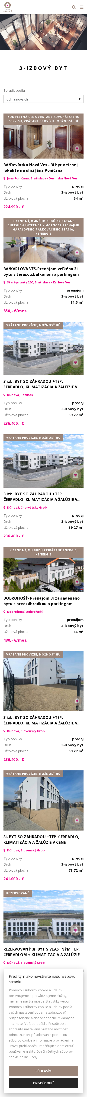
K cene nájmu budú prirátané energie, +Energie (43, 552)
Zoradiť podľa (14, 90)
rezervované (17, 893)
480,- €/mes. (15, 640)
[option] (43, 32)
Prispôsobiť (43, 1083)
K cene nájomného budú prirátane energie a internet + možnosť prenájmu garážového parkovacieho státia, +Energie (43, 227)
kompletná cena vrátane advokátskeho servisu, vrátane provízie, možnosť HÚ (43, 119)
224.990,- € (13, 206)
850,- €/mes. (15, 310)
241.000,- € (13, 878)
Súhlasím (43, 1071)
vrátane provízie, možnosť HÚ (33, 325)
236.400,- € (13, 423)
